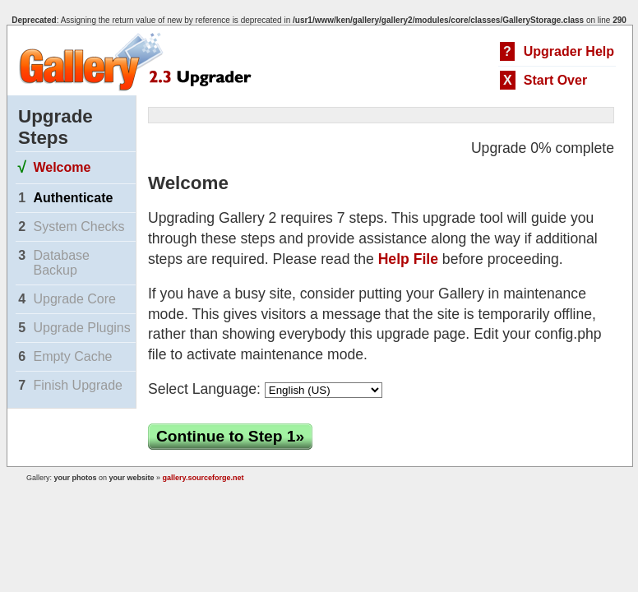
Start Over (555, 80)
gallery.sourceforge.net (203, 478)
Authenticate (73, 198)
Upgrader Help (569, 51)
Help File (408, 259)
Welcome (61, 167)
